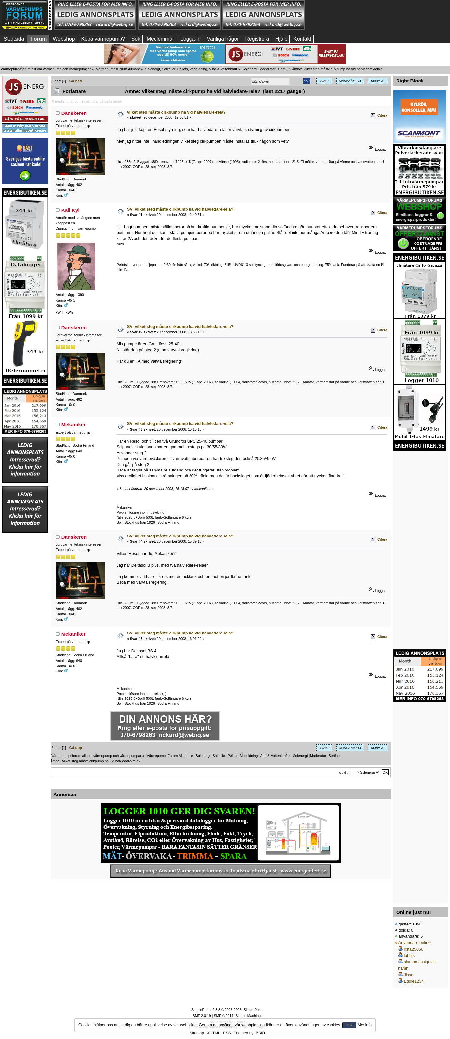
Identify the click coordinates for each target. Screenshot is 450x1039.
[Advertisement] (347, 15)
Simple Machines (248, 1016)
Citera (382, 115)
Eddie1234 (414, 981)
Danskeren (74, 113)
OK (349, 1025)
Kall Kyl (70, 210)
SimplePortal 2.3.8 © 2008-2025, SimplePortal (227, 1010)
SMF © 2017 (223, 1016)
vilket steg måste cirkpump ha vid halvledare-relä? (176, 112)
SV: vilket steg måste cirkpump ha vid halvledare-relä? (180, 209)
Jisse (408, 975)
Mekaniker (73, 424)
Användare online (414, 942)
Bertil (282, 69)
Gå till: (343, 772)
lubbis (409, 955)
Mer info (365, 1025)
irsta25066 (413, 949)
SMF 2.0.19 (202, 1016)
